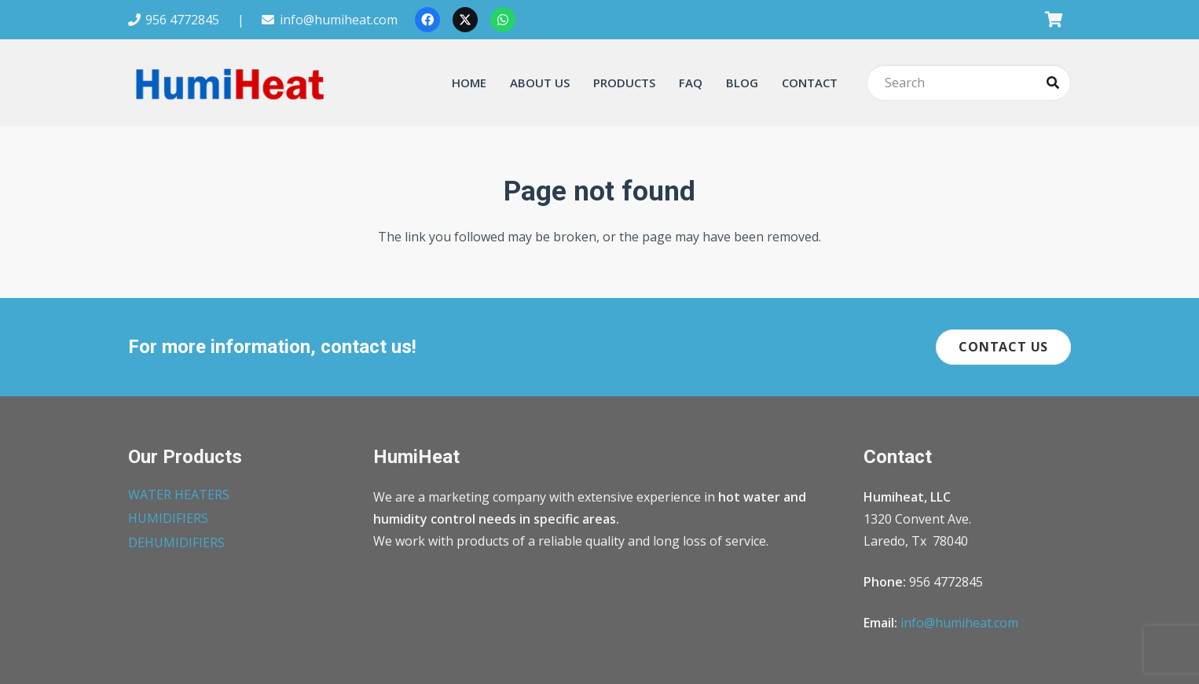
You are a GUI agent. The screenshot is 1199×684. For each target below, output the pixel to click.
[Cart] (1053, 19)
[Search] (969, 82)
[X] (465, 19)
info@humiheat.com (959, 622)
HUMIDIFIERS (168, 518)
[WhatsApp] (502, 19)
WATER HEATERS (178, 494)
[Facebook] (427, 19)
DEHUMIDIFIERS (176, 542)
